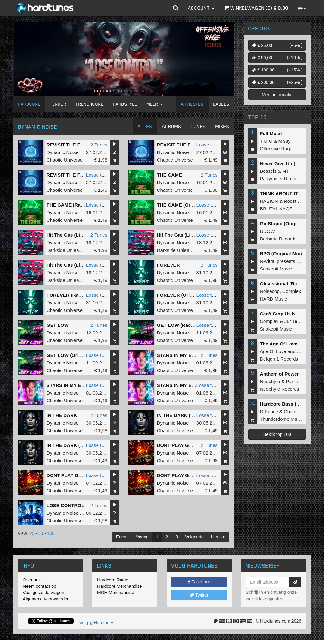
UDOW (267, 231)
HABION (269, 201)
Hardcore (29, 104)
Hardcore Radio (112, 579)
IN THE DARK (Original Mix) (78, 445)
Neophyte (270, 381)
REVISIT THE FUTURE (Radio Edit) (196, 144)
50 (40, 533)
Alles (145, 126)
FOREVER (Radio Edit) (72, 295)
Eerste (122, 536)
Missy (284, 141)
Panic (292, 381)
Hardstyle (125, 104)
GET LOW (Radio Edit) (182, 325)
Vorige (142, 536)
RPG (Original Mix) (281, 253)
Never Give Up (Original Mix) (292, 163)
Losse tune (208, 144)
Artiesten (192, 104)
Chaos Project (299, 411)
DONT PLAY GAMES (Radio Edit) (194, 475)
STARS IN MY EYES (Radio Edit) (83, 385)
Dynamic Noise (62, 152)
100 (50, 533)
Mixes (222, 126)
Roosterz (293, 201)
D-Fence (269, 411)
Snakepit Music (276, 268)
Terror (58, 104)
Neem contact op (39, 586)
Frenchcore (89, 104)
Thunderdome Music (281, 419)
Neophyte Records (279, 389)
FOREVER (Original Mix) (184, 295)
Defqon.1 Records (279, 359)
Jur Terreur (295, 321)
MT (285, 171)
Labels (221, 104)
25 (31, 533)
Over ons (32, 579)
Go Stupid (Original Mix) (287, 223)
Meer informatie (277, 94)
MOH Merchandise (115, 592)
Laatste (218, 536)
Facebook (199, 581)
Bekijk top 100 (277, 434)
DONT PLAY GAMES (179, 445)
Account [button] (201, 8)
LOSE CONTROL (65, 505)
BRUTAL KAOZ (276, 208)
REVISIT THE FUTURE (72, 144)
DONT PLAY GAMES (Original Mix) (85, 475)
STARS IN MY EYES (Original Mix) (195, 385)
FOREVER (168, 265)
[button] (175, 8)
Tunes (198, 126)
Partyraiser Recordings (284, 178)
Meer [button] (155, 104)
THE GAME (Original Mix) (185, 205)
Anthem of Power (279, 373)
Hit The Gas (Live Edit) (72, 235)
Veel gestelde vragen (43, 592)
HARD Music (273, 298)
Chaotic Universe (65, 160)
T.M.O (266, 141)
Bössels (268, 171)
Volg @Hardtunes (96, 622)
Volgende (194, 536)
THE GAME (169, 174)
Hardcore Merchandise (119, 586)
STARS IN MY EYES (179, 355)
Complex (291, 291)
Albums (171, 126)
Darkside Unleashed (68, 250)
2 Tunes (98, 144)
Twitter (199, 595)
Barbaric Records (278, 238)
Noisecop (270, 291)
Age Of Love (273, 351)
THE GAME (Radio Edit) (73, 205)
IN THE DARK (62, 415)
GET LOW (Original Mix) (73, 355)
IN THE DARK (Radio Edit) (186, 415)
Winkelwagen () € (256, 8)
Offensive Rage (276, 148)
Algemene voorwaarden (46, 598)
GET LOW (58, 325)
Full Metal (271, 133)
